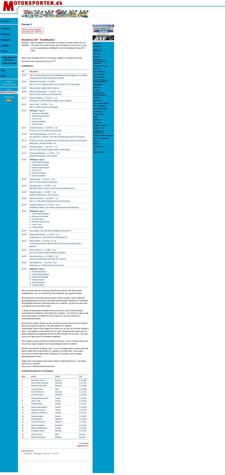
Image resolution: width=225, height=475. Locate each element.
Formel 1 (27, 24)
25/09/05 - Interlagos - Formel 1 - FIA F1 (41, 453)
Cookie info (9, 97)
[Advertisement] (129, 52)
